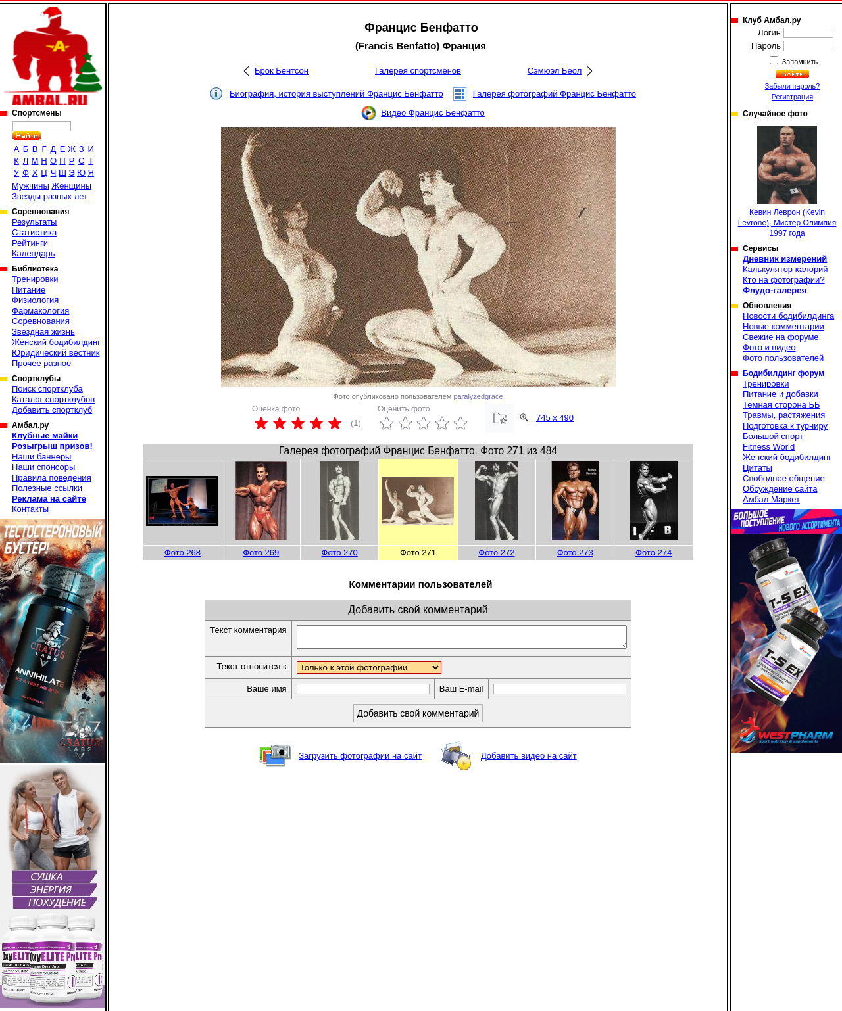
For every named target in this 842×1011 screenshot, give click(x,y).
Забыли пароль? (792, 86)
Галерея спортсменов (418, 71)
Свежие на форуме (781, 337)
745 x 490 (555, 418)
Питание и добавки (780, 394)
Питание (28, 289)
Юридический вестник (55, 353)
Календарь (33, 253)
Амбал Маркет (771, 499)
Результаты (34, 222)
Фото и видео (769, 347)
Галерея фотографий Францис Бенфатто (554, 94)
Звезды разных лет (49, 196)
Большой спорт (773, 436)
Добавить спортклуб (52, 410)
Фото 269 (261, 552)
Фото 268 (182, 552)
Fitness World (769, 447)
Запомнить (799, 62)
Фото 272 (496, 552)
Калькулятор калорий (785, 269)
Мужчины (30, 186)
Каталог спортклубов (53, 399)
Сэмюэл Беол (555, 71)
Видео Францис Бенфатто (433, 113)
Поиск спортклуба (47, 389)
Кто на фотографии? (784, 280)
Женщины (71, 186)
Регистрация (792, 97)
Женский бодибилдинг (56, 342)
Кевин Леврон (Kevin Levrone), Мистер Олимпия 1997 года (787, 182)
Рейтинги (30, 243)
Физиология (35, 300)
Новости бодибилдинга (788, 316)
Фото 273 (575, 552)
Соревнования (41, 321)
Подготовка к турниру (785, 426)
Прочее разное (41, 363)
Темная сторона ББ (781, 405)
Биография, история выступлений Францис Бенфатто (336, 94)
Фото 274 (653, 552)
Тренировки (35, 279)
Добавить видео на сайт (529, 759)
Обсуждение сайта (780, 489)
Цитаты (757, 468)
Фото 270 (340, 552)
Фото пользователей (783, 358)
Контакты (30, 509)
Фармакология (40, 311)
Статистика (34, 232)
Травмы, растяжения (784, 415)
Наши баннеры (41, 456)
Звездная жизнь (43, 332)
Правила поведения (51, 477)
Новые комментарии (783, 326)
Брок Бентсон (282, 71)
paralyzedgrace (478, 396)
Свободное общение (784, 478)
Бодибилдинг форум (783, 373)
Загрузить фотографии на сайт (360, 759)
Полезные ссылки (47, 488)
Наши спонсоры (43, 467)
